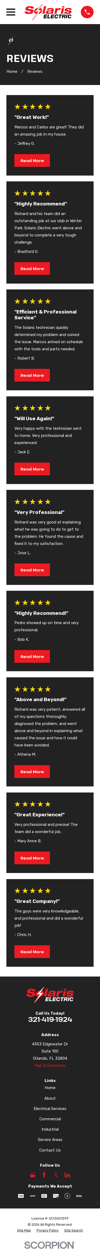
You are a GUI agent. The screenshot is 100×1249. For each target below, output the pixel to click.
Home (50, 1087)
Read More (32, 160)
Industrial (50, 1129)
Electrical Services (50, 1108)
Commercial (50, 1119)
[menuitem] (24, 1231)
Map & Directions (50, 1065)
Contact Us (50, 1150)
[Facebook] (44, 1175)
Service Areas (50, 1139)
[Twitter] (56, 1175)
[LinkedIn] (67, 1175)
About (50, 1098)
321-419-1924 (50, 1019)
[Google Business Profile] (32, 1175)
